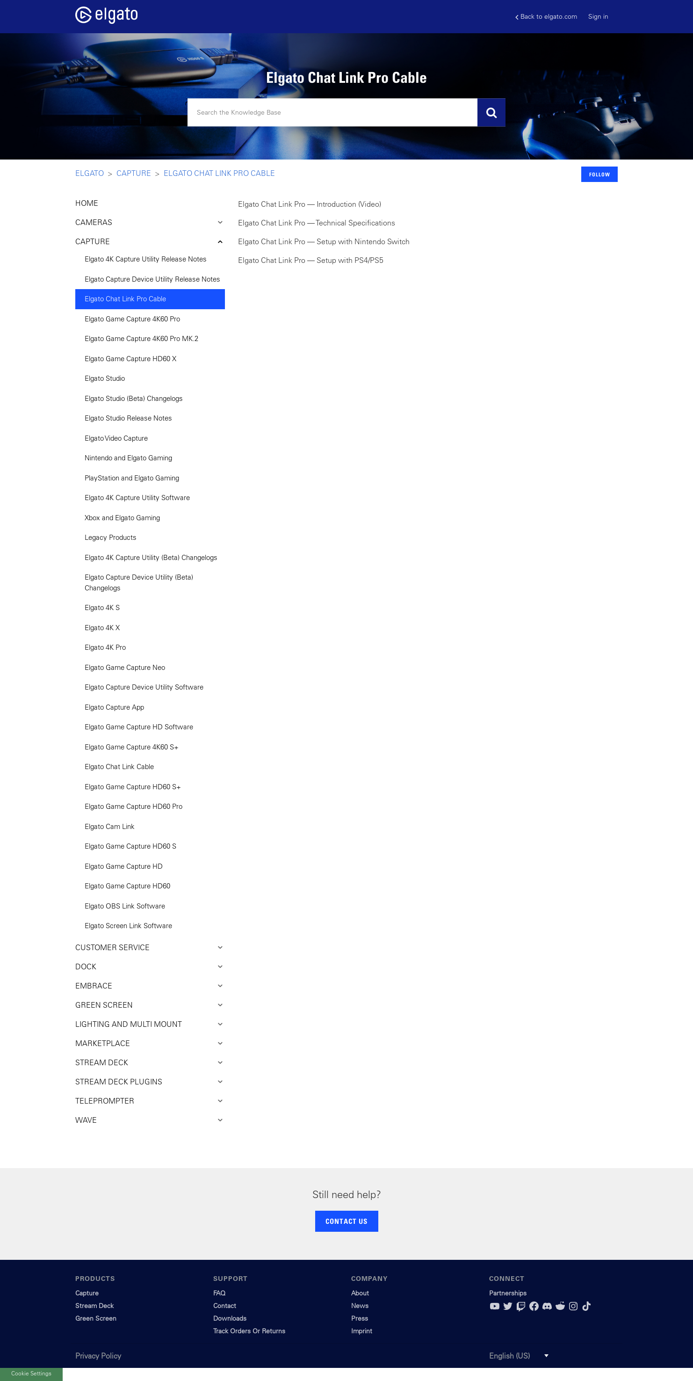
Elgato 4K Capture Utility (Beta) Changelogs (151, 557)
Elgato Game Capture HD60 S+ (133, 786)
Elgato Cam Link (110, 826)
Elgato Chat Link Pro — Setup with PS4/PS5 (310, 260)
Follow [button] (599, 174)
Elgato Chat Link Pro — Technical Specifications (316, 222)
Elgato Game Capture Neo (125, 667)
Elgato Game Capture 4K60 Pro (132, 318)
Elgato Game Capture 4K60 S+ (132, 746)
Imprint (361, 1331)
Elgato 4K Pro (105, 647)
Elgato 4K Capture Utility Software (137, 497)
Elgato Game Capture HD (124, 866)
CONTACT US (346, 1221)
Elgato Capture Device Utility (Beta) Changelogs (139, 582)
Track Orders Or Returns (249, 1331)
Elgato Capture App (114, 707)
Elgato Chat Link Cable (119, 766)
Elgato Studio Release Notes (128, 418)
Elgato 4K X (102, 627)
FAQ (219, 1293)
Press (359, 1318)
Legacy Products (111, 537)
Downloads (229, 1318)
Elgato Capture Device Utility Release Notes (152, 279)
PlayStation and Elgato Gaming (132, 477)
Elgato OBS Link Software (125, 905)
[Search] (346, 113)
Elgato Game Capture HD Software (139, 726)
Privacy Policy (98, 1355)
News (359, 1305)
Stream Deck (94, 1305)
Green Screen (95, 1318)
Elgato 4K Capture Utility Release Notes (146, 258)
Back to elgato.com (546, 16)
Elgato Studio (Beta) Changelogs (134, 398)
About (360, 1293)
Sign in (598, 16)
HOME (86, 203)
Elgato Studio (105, 378)
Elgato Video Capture (116, 438)
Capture (133, 173)
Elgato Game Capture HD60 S (130, 846)
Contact (224, 1305)
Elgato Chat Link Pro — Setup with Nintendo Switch (324, 241)
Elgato (89, 173)
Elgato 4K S (102, 607)
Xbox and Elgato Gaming (122, 517)
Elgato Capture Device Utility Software (144, 687)
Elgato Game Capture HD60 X (130, 358)
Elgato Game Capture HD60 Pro (133, 806)
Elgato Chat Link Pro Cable (219, 173)
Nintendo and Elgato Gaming (128, 457)
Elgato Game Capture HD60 (127, 885)
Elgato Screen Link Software (128, 925)
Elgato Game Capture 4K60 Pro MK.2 (141, 338)
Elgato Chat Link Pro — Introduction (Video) (309, 204)
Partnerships (508, 1293)
